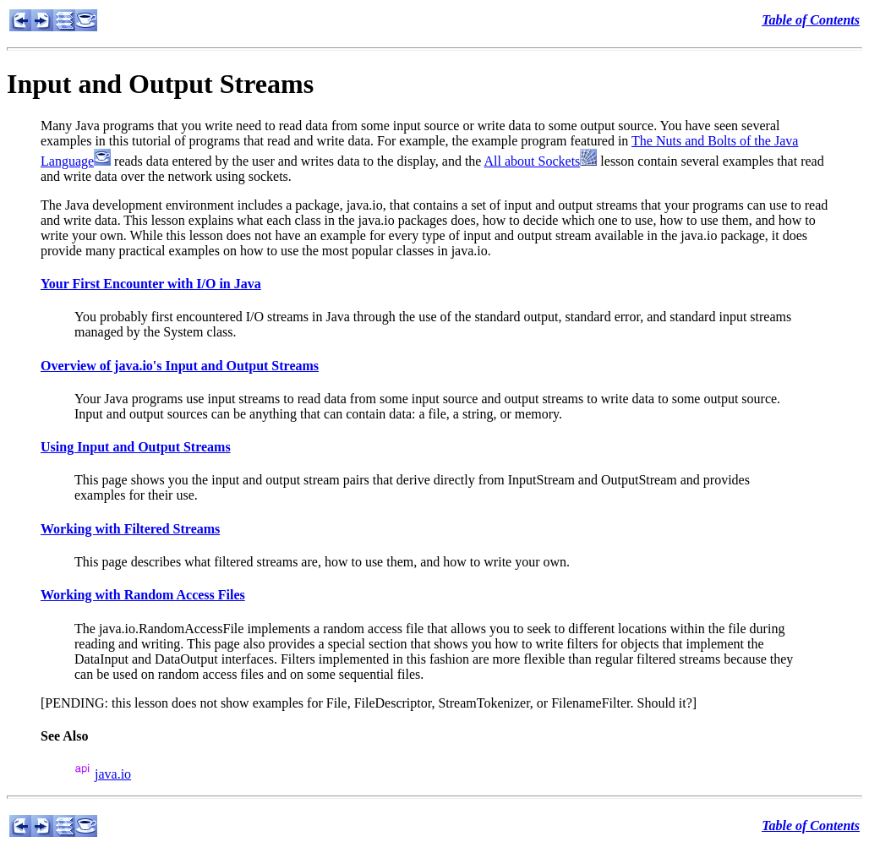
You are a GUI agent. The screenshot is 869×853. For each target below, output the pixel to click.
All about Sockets (532, 161)
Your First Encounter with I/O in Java (151, 283)
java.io (113, 774)
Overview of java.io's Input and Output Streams (180, 365)
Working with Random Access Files (143, 595)
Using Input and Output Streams (136, 447)
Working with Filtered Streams (130, 529)
